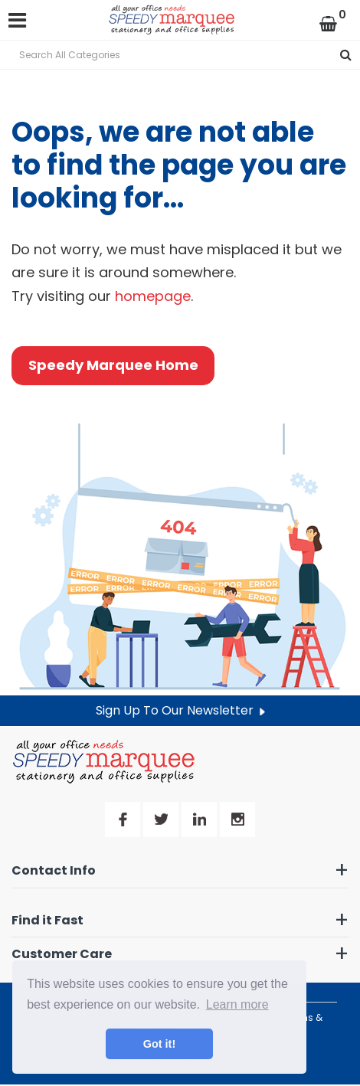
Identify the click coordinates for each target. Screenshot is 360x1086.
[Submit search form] (346, 55)
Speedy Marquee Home (113, 365)
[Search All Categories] (180, 55)
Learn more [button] (237, 1004)
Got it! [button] (159, 1044)
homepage (153, 296)
